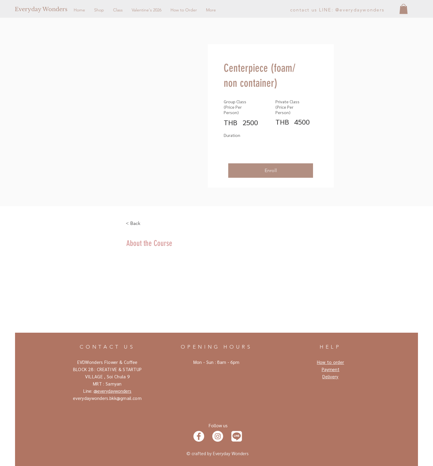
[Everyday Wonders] (64, 9)
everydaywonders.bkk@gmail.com (107, 398)
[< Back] (142, 223)
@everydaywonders (112, 391)
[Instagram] (217, 436)
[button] (403, 9)
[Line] (236, 436)
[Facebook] (198, 436)
